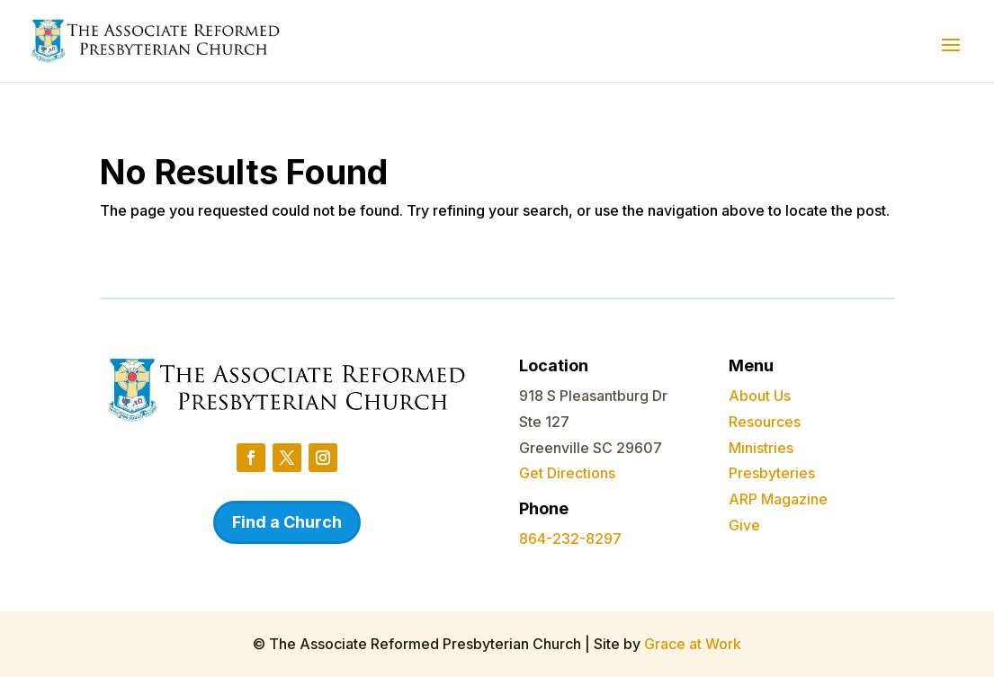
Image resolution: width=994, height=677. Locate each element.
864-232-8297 (570, 539)
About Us (760, 396)
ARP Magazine (778, 499)
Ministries (761, 448)
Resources (765, 422)
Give (744, 525)
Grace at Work (692, 644)
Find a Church (287, 521)
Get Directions (567, 473)
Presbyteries (772, 473)
